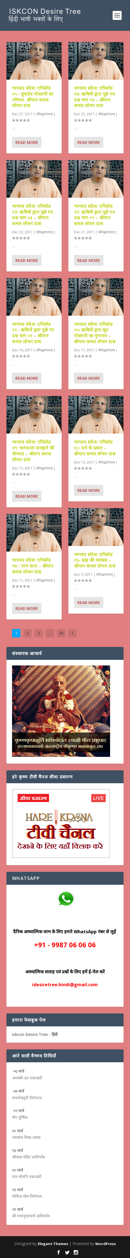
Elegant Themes (53, 1243)
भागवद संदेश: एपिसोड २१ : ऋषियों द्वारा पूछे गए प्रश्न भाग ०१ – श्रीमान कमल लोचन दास (33, 332)
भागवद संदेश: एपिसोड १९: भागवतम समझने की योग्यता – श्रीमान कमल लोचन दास (33, 450)
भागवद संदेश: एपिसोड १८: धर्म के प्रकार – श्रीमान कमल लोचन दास (94, 448)
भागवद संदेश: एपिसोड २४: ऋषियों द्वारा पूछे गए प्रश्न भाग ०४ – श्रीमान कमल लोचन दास (94, 97)
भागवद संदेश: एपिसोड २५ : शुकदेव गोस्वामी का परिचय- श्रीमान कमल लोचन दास (32, 97)
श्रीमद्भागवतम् (44, 114)
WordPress (105, 1243)
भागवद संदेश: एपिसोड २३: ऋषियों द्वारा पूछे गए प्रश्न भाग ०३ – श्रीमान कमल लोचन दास (32, 214)
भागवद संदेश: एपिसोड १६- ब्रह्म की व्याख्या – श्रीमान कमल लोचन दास (94, 560)
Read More (26, 142)
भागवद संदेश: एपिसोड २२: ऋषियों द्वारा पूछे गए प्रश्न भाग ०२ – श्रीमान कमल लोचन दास (94, 214)
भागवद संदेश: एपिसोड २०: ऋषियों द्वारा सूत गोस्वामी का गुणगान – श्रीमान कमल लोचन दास (94, 332)
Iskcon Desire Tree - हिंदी (35, 1034)
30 (61, 633)
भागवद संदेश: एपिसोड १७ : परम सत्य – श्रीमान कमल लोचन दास (32, 566)
